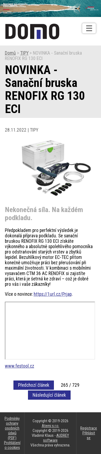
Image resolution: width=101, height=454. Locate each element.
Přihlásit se (88, 435)
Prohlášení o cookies (12, 445)
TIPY (24, 53)
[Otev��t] (89, 28)
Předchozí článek (33, 385)
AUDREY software (56, 438)
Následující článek (49, 395)
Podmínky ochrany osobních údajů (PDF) (12, 428)
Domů (10, 53)
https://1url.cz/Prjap (53, 294)
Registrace (88, 428)
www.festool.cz (19, 366)
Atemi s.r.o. (50, 425)
